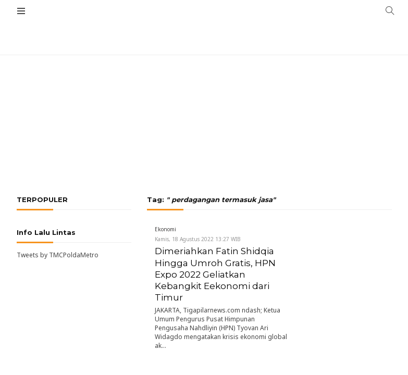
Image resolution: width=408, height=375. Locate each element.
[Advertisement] (204, 78)
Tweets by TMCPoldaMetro (57, 255)
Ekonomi (165, 229)
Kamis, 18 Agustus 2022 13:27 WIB (198, 239)
